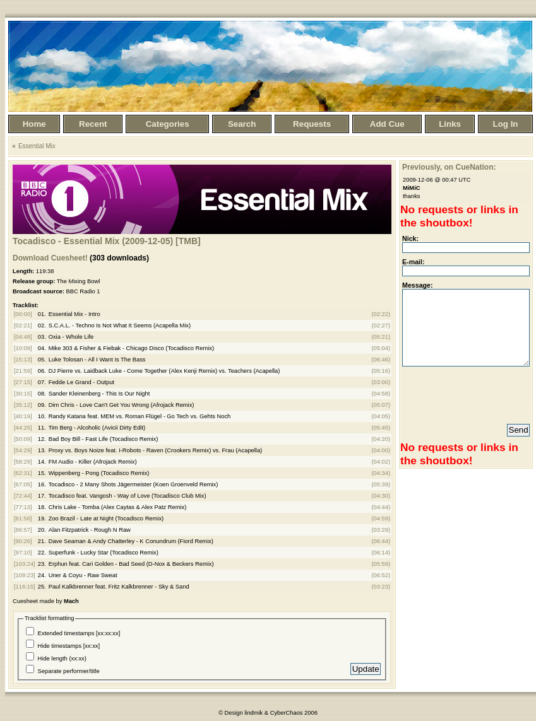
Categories (167, 124)
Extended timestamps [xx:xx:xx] (79, 633)
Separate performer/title (69, 671)
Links (450, 124)
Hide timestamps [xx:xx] (69, 646)
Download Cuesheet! (50, 258)
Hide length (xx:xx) (62, 658)
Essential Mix (37, 146)
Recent (93, 124)
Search (242, 124)
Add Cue (387, 124)
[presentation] (467, 388)
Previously (421, 167)
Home (34, 124)
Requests (312, 124)
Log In (505, 124)
